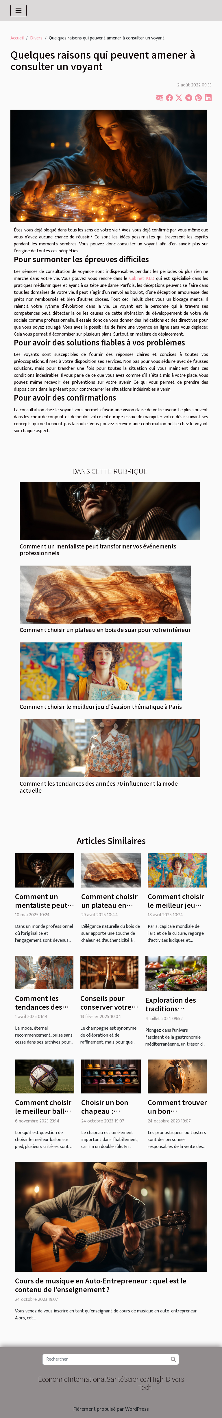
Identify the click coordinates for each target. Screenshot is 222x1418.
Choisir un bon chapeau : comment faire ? (107, 1110)
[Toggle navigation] (18, 10)
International (87, 1379)
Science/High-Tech (145, 1383)
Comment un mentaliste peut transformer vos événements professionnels (98, 549)
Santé (115, 1379)
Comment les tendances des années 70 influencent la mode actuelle (99, 786)
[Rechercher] (110, 1359)
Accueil (17, 38)
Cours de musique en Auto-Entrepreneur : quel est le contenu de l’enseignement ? (100, 1285)
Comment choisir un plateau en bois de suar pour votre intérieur (105, 630)
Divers (36, 38)
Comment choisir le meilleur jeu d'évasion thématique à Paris (101, 706)
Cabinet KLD (141, 278)
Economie (53, 1379)
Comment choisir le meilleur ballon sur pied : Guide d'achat (44, 1115)
